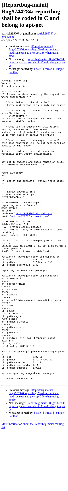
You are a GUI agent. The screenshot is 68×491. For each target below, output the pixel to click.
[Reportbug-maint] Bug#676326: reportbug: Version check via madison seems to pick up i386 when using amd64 (34, 51)
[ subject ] (60, 68)
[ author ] (14, 72)
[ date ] (38, 68)
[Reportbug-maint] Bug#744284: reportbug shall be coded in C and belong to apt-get (37, 62)
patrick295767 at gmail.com (34, 240)
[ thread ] (48, 68)
